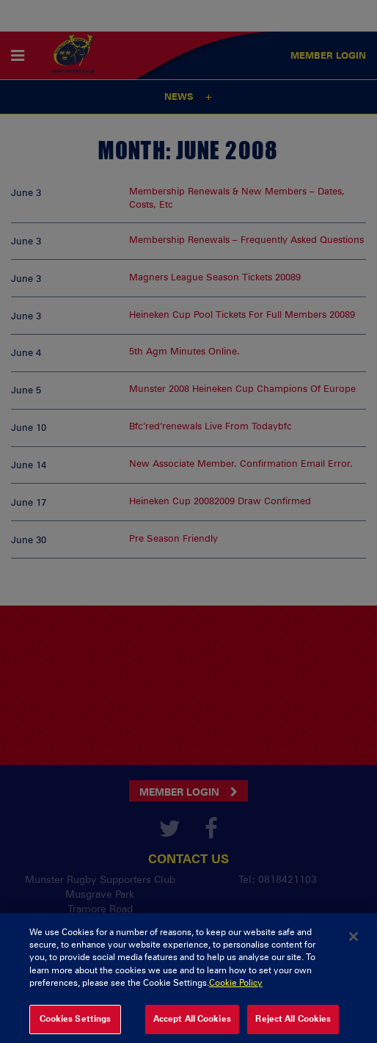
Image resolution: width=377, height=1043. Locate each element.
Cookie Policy (236, 991)
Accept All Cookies (192, 1026)
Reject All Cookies (293, 1026)
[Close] (353, 944)
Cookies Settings (75, 1026)
